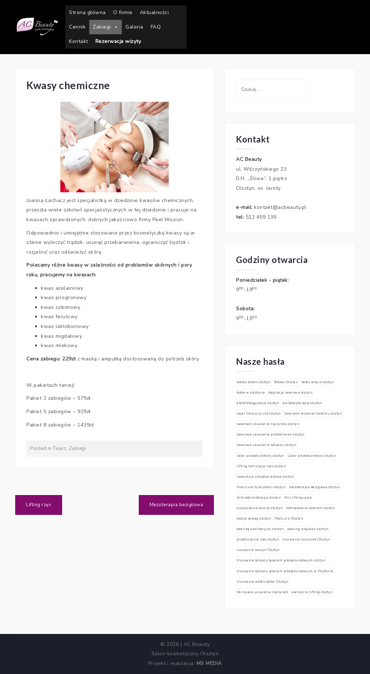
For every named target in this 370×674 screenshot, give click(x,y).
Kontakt (78, 41)
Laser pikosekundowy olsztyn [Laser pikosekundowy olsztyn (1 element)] (312, 456)
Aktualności (154, 12)
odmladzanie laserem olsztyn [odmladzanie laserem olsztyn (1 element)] (310, 508)
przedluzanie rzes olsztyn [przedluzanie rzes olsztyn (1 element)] (258, 539)
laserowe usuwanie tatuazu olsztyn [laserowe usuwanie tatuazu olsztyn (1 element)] (266, 445)
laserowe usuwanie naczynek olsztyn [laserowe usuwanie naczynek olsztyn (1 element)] (268, 424)
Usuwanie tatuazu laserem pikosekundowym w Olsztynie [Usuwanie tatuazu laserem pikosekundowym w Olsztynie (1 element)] (285, 571)
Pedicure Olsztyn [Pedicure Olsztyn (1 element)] (289, 518)
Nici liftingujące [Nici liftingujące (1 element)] (298, 497)
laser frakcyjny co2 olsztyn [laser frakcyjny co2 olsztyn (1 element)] (259, 413)
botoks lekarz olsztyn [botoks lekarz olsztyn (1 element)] (254, 382)
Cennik (77, 26)
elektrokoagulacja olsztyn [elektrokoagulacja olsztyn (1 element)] (258, 403)
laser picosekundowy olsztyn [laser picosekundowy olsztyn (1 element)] (260, 456)
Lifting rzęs (38, 505)
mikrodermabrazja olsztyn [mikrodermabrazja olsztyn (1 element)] (259, 497)
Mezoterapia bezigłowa (176, 505)
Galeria (134, 26)
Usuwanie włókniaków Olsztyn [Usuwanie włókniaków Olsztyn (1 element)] (263, 581)
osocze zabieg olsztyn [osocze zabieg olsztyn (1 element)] (254, 518)
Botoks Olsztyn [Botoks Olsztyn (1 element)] (286, 382)
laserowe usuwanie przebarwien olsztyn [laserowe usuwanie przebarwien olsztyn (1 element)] (271, 434)
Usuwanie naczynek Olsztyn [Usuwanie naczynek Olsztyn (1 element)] (306, 539)
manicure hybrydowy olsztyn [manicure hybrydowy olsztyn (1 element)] (261, 487)
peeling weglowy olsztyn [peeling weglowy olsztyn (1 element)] (308, 529)
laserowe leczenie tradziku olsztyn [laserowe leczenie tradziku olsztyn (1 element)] (313, 413)
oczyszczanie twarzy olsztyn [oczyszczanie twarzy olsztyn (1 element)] (260, 508)
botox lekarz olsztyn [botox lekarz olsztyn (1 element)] (318, 382)
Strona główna (87, 12)
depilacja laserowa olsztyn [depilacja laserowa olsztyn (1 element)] (290, 392)
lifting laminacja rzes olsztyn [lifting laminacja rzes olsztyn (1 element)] (261, 466)
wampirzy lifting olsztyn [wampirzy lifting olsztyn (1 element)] (312, 592)
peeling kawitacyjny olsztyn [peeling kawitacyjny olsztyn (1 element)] (260, 529)
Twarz (59, 448)
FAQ (156, 26)
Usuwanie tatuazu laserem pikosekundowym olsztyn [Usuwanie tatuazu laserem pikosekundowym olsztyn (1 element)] (281, 560)
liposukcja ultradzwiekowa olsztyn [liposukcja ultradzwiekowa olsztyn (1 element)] (265, 476)
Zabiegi (105, 27)
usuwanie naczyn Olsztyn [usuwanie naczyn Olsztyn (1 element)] (258, 550)
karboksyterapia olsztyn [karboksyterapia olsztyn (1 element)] (302, 403)
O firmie (123, 12)
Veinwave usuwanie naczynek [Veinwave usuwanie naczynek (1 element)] (262, 592)
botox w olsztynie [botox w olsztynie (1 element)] (251, 392)
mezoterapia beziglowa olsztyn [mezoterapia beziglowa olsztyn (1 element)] (314, 487)
